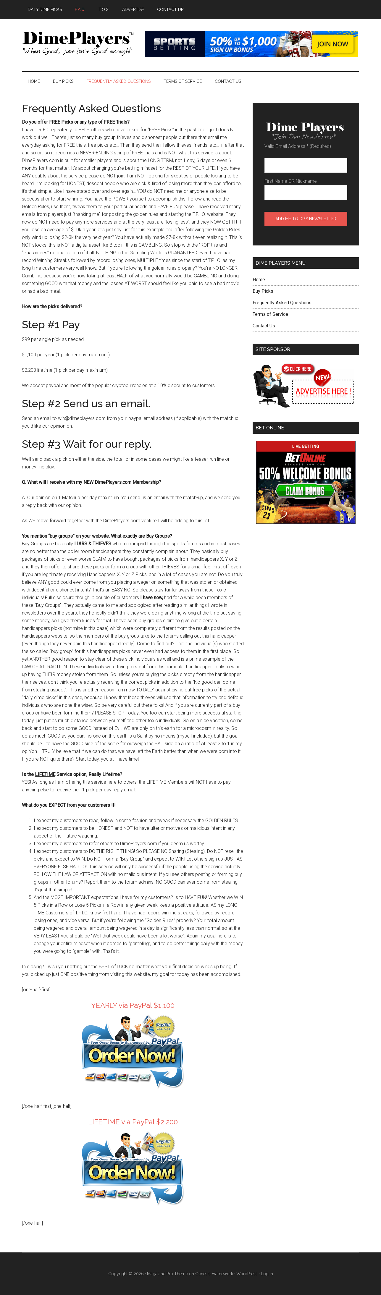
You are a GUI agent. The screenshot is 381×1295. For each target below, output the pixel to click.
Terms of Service (270, 314)
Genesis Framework (214, 1273)
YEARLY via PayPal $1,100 (133, 1005)
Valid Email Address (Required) (297, 146)
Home (259, 279)
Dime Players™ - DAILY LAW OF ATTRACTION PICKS (78, 44)
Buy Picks (263, 291)
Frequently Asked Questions (282, 302)
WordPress (247, 1273)
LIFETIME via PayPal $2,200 (133, 1122)
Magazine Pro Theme (167, 1273)
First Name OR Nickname (290, 181)
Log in (267, 1273)
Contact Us (264, 326)
